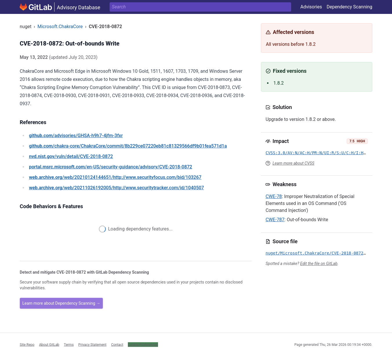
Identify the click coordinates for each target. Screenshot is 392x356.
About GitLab (49, 344)
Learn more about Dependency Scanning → (61, 303)
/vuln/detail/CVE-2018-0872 (71, 156)
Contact (117, 344)
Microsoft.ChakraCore (60, 26)
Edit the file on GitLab (318, 263)
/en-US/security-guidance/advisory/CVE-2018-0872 (110, 167)
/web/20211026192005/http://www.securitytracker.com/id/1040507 (116, 187)
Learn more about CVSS (293, 163)
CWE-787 (275, 219)
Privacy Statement (92, 344)
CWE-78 (274, 196)
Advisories (311, 7)
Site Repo (27, 344)
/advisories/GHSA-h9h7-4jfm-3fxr (76, 135)
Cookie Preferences (143, 344)
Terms (69, 344)
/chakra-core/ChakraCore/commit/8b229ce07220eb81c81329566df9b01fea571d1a (128, 146)
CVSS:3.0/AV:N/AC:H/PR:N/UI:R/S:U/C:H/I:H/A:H (319, 152)
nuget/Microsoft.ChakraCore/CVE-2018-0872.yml (319, 253)
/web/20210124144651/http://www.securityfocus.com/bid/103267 (115, 177)
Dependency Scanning (349, 7)
